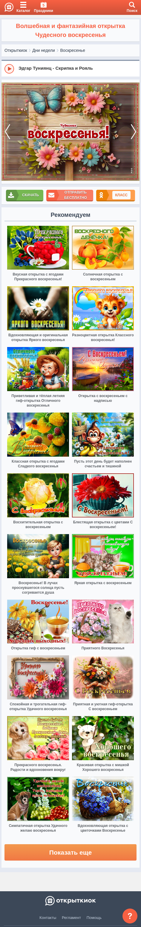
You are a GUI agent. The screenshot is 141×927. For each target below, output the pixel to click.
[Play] (9, 69)
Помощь (94, 917)
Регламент (71, 917)
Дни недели (43, 50)
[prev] (7, 132)
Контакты (47, 917)
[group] (70, 68)
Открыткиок (15, 50)
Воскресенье (72, 50)
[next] (133, 132)
